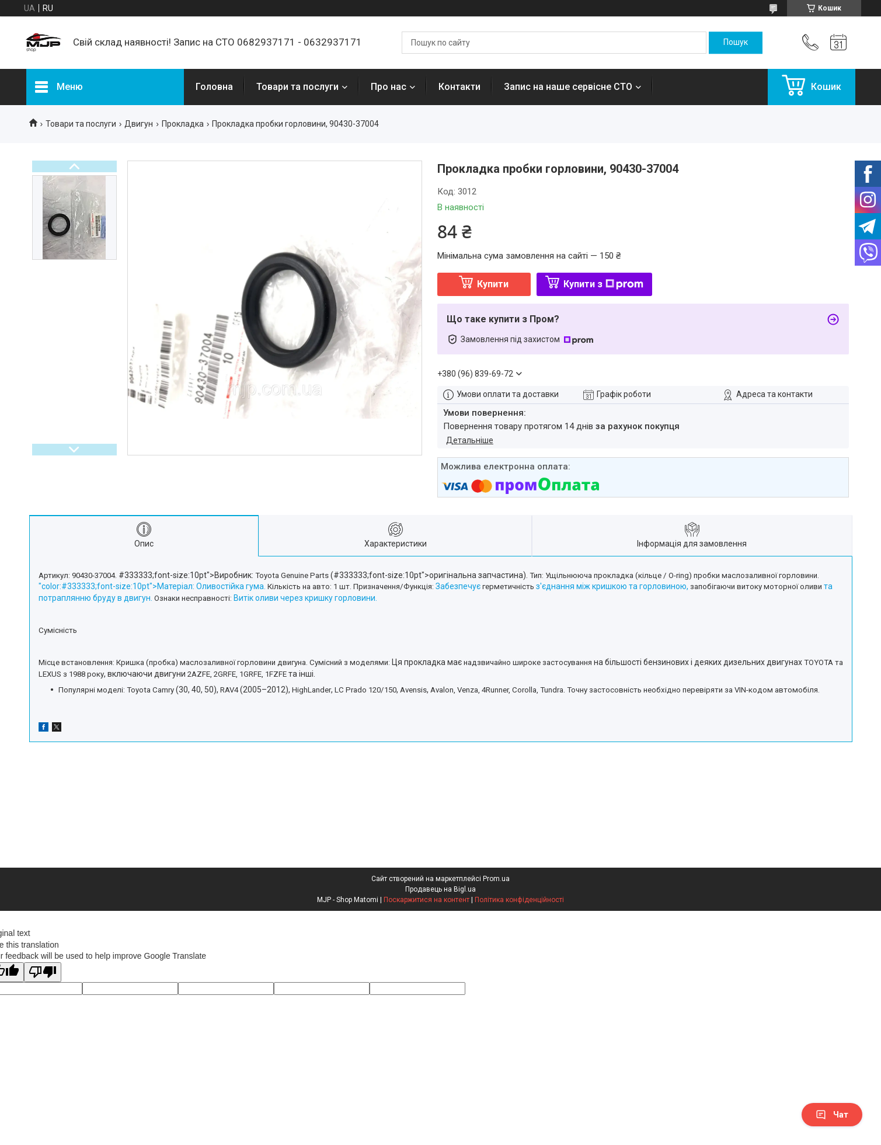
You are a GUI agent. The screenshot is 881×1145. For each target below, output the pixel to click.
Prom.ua (496, 879)
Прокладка (183, 123)
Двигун (138, 123)
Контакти (459, 86)
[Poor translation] (42, 972)
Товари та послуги (297, 86)
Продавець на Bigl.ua (440, 889)
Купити (493, 284)
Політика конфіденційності (519, 900)
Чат (832, 1114)
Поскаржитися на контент (426, 900)
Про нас (388, 86)
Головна (214, 86)
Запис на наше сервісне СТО (568, 86)
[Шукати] (735, 43)
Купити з (603, 284)
